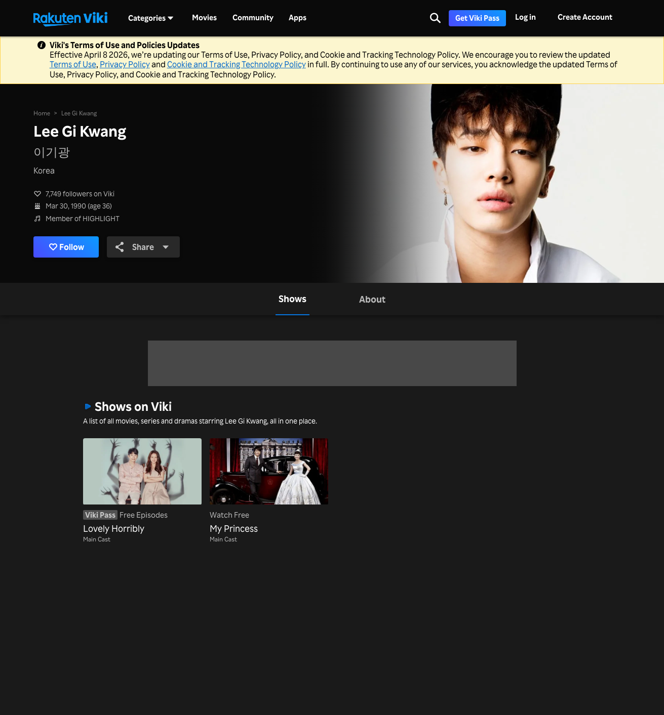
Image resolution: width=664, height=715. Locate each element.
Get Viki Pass (477, 18)
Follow (66, 247)
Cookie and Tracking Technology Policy (236, 64)
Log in (525, 17)
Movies (204, 17)
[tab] (292, 299)
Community (253, 17)
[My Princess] (269, 486)
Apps (297, 17)
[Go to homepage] (70, 18)
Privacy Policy (125, 64)
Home (41, 113)
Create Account (585, 17)
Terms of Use (73, 64)
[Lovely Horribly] (142, 486)
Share (142, 246)
